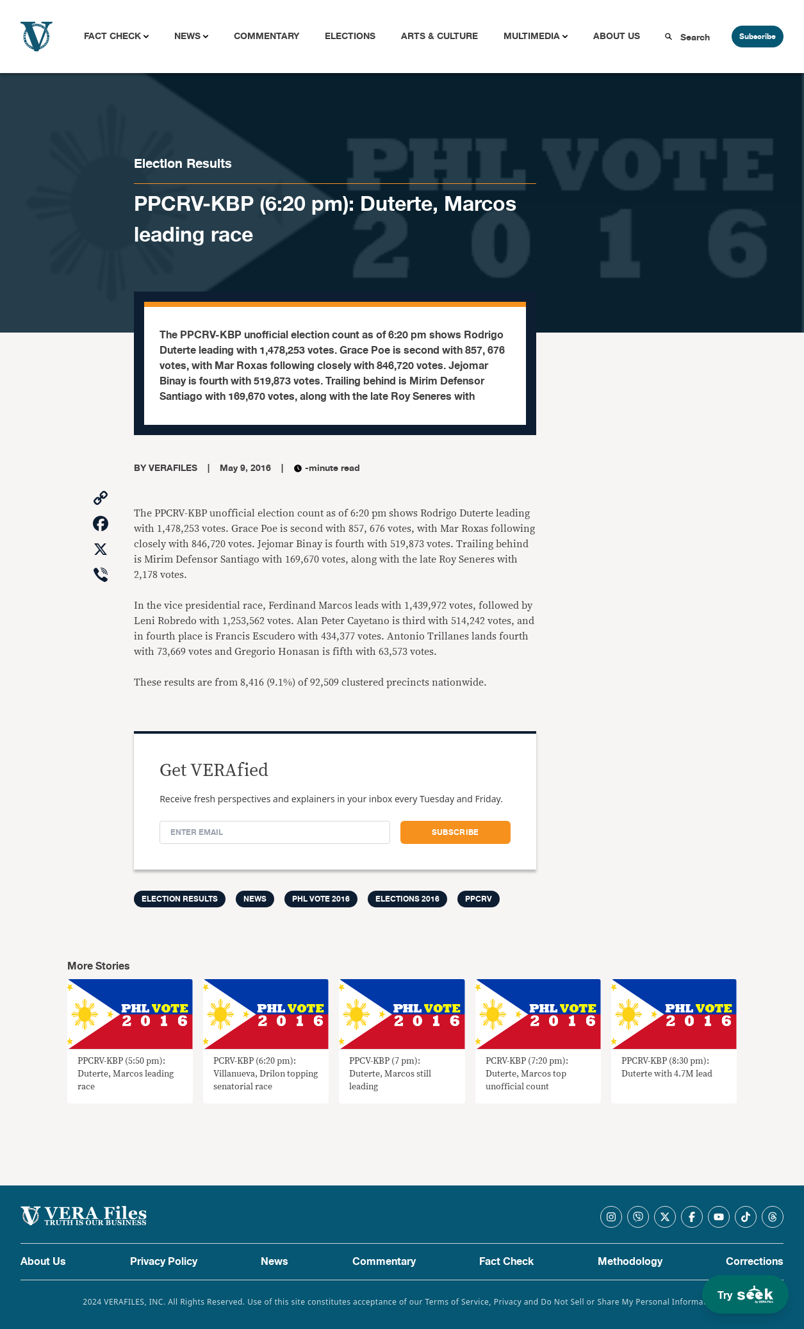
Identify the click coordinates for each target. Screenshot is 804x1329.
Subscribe (757, 36)
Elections (350, 36)
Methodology (630, 1261)
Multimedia (532, 36)
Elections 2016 (407, 899)
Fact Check (112, 36)
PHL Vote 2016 (321, 899)
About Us (616, 36)
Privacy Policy (163, 1261)
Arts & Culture (439, 36)
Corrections (754, 1261)
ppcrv (478, 899)
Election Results (183, 163)
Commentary (266, 36)
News (187, 36)
